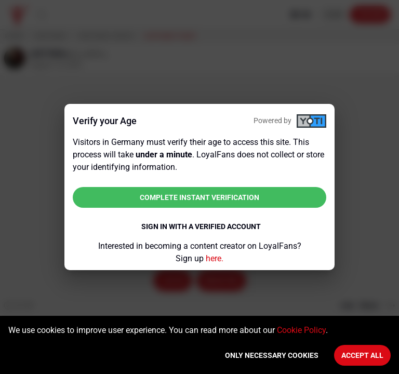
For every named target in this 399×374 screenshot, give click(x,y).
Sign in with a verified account (201, 226)
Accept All (362, 355)
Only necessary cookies (271, 355)
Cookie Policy (301, 330)
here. (214, 258)
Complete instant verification (199, 197)
